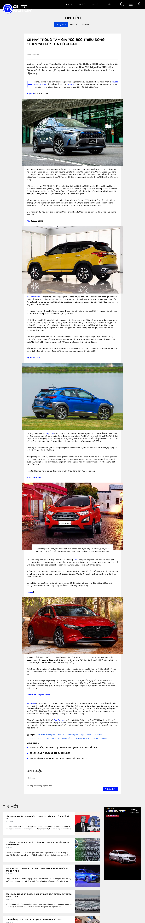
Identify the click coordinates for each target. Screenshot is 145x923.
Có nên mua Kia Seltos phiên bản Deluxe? (50, 753)
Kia (28, 221)
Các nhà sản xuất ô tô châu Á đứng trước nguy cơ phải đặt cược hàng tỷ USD (38, 895)
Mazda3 (61, 735)
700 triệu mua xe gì (82, 738)
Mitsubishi (31, 703)
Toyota (30, 93)
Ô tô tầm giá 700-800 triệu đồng (59, 738)
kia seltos (98, 735)
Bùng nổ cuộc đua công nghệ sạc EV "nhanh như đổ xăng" (34, 920)
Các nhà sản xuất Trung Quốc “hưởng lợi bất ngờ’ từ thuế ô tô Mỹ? (38, 817)
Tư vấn (107, 4)
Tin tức (69, 4)
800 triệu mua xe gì (99, 738)
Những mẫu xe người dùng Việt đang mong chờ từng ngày (58, 758)
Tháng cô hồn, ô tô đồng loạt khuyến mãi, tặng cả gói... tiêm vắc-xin (63, 748)
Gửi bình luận (110, 789)
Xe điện (82, 4)
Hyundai (50, 433)
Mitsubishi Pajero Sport (38, 694)
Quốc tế (73, 24)
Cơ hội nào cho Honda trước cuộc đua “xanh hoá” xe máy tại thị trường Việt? (37, 843)
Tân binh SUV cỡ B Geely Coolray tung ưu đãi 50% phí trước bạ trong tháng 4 (37, 869)
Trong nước (61, 24)
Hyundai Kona (33, 357)
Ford (75, 559)
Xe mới (95, 4)
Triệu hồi (85, 24)
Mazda (30, 592)
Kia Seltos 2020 (34, 296)
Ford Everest (59, 720)
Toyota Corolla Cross (36, 738)
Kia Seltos (71, 84)
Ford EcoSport (34, 477)
